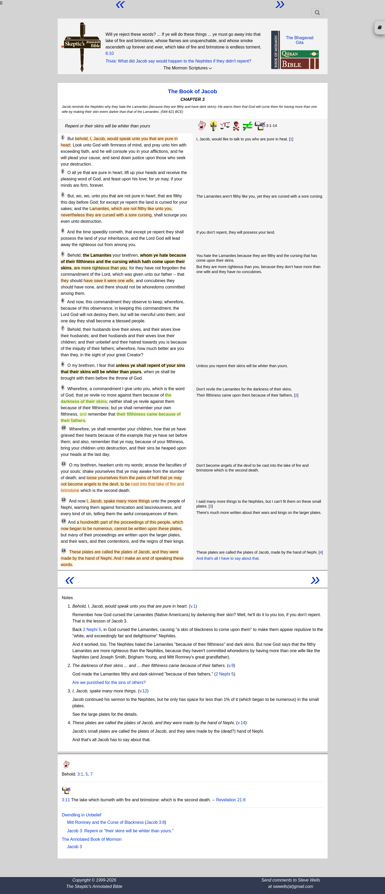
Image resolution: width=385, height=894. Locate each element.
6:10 (110, 53)
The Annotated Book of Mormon (92, 839)
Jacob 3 (74, 846)
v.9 (231, 665)
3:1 (80, 774)
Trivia (111, 61)
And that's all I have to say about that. (228, 558)
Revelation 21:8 (231, 800)
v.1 (193, 606)
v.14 (241, 722)
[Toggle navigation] (317, 12)
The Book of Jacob (192, 91)
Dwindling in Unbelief (81, 815)
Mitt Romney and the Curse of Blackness (105, 822)
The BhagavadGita (299, 40)
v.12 (143, 691)
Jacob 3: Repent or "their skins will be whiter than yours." (120, 831)
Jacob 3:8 (155, 822)
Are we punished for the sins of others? (109, 682)
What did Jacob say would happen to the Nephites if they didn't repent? (184, 61)
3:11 (66, 800)
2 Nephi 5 (92, 629)
